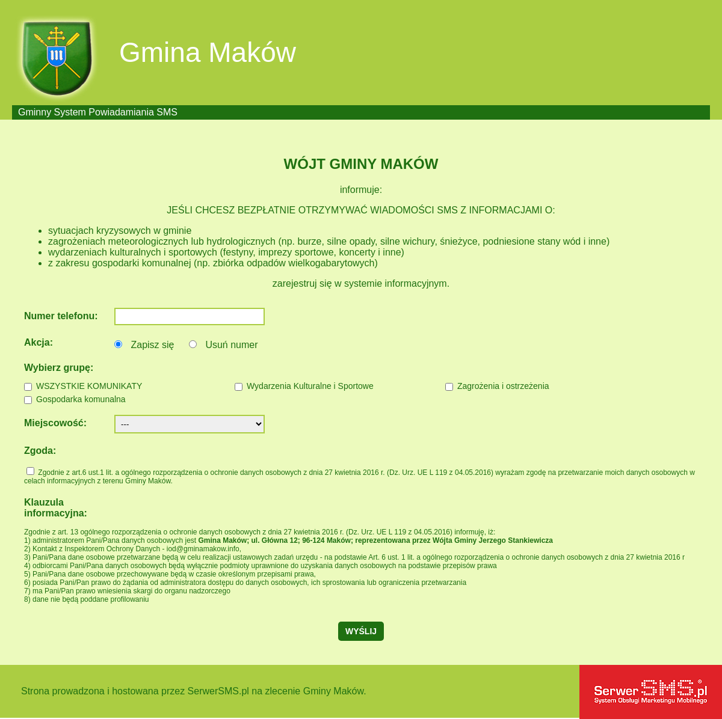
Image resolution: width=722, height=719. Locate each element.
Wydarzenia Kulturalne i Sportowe (310, 386)
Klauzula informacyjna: (55, 507)
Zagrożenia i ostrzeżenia (503, 386)
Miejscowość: (55, 423)
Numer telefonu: (61, 316)
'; (189, 424)
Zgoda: (40, 450)
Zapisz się (152, 345)
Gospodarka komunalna (81, 399)
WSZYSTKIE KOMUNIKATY (89, 386)
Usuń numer (231, 345)
